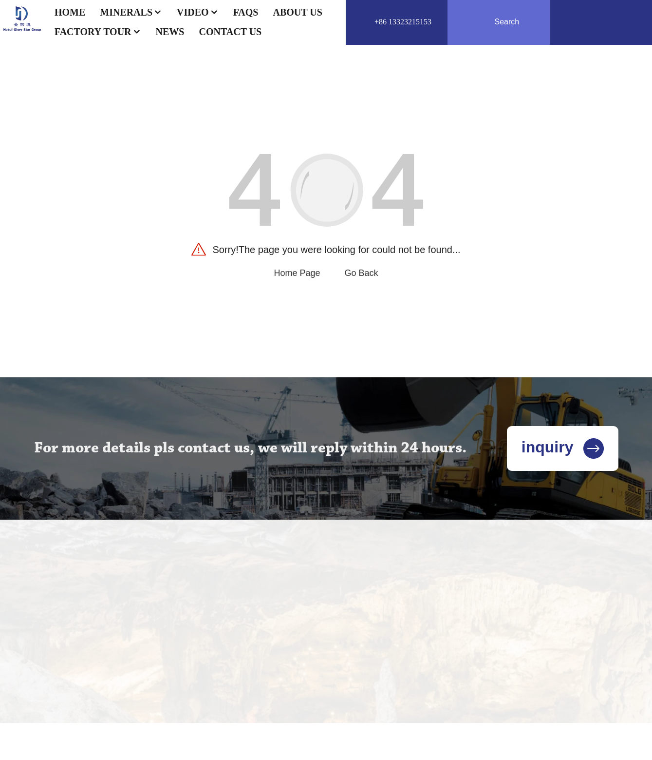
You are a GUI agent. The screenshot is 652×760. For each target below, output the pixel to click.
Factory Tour (98, 31)
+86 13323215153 (402, 22)
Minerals (131, 12)
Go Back (361, 273)
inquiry (563, 447)
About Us (297, 12)
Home (70, 12)
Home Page (297, 273)
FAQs (246, 12)
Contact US (230, 31)
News (170, 31)
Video (198, 12)
